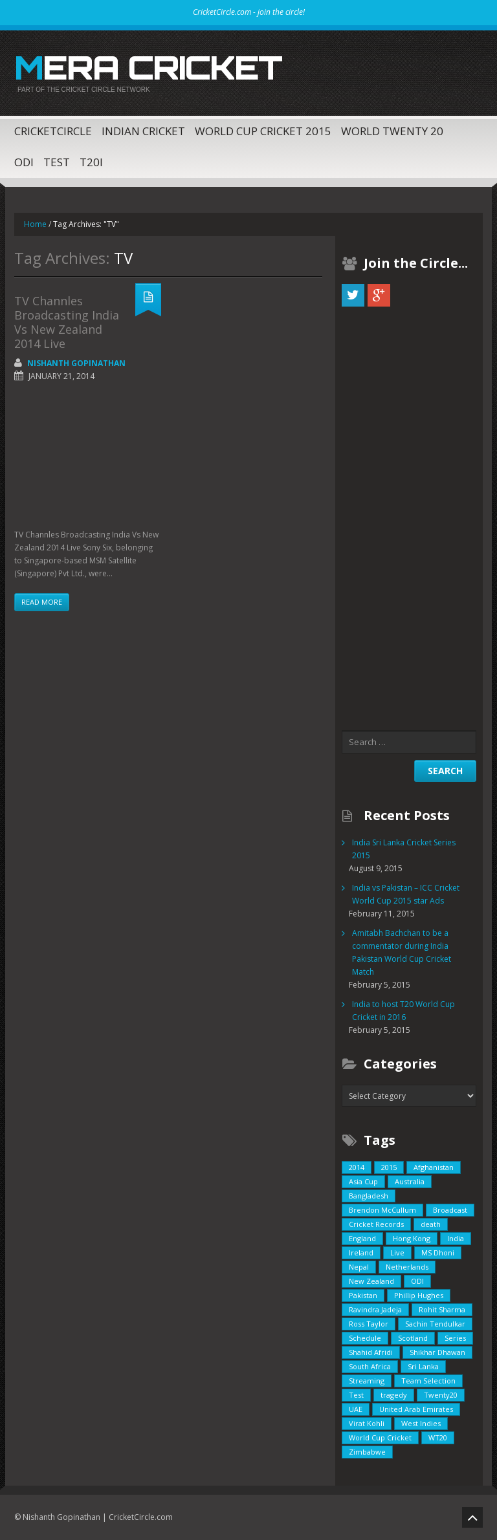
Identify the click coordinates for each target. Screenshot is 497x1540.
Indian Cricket (143, 131)
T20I (91, 162)
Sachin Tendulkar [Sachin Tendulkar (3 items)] (435, 1324)
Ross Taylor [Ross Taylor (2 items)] (368, 1324)
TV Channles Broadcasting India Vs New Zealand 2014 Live (66, 322)
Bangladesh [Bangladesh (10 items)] (368, 1195)
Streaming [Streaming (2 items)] (366, 1380)
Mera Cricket (148, 67)
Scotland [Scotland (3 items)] (413, 1338)
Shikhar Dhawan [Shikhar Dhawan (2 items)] (437, 1352)
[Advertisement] (88, 457)
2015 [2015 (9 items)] (389, 1167)
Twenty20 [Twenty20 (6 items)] (441, 1395)
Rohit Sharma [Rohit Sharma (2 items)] (442, 1309)
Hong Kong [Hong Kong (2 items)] (411, 1238)
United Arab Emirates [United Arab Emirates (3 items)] (416, 1409)
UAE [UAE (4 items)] (355, 1409)
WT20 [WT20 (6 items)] (437, 1437)
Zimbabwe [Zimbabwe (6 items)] (367, 1452)
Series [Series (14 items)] (455, 1338)
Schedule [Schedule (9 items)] (365, 1338)
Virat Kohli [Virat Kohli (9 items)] (366, 1423)
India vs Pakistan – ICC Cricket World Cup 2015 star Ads (405, 894)
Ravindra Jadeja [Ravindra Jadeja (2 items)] (375, 1309)
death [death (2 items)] (431, 1224)
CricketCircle (53, 131)
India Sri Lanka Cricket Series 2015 (404, 849)
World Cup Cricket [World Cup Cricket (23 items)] (380, 1437)
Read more (41, 602)
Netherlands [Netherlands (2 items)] (407, 1267)
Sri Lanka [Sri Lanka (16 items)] (423, 1366)
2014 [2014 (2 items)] (356, 1167)
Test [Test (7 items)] (356, 1395)
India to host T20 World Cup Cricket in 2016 (403, 1011)
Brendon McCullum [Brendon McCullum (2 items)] (382, 1210)
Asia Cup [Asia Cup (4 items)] (363, 1181)
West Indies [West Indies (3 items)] (421, 1423)
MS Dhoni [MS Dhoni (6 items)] (437, 1252)
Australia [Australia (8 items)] (410, 1181)
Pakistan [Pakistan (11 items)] (363, 1295)
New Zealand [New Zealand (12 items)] (371, 1281)
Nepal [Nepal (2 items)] (359, 1267)
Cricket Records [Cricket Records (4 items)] (376, 1224)
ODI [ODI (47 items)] (417, 1281)
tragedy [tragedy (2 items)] (394, 1395)
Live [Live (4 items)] (397, 1252)
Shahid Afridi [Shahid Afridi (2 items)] (371, 1352)
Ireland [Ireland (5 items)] (361, 1252)
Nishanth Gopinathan (76, 363)
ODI (24, 162)
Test (56, 162)
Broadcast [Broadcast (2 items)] (450, 1210)
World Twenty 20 (392, 131)
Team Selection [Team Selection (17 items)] (428, 1380)
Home (35, 224)
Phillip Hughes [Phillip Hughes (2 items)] (418, 1295)
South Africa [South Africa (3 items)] (370, 1366)
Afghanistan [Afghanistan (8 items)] (434, 1167)
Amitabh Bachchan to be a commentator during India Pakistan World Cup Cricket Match (401, 952)
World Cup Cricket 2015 (263, 131)
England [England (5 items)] (362, 1238)
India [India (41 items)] (455, 1238)
